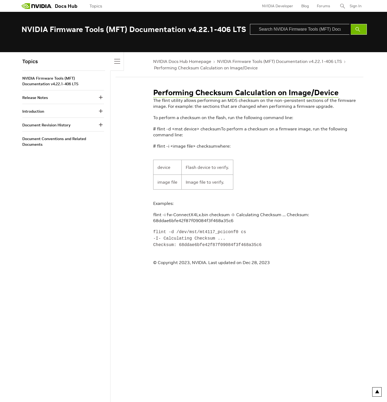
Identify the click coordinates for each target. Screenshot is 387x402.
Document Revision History (46, 125)
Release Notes (35, 97)
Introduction (33, 111)
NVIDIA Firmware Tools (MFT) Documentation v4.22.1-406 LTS (279, 61)
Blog (305, 5)
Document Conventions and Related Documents (54, 141)
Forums (323, 5)
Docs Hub (66, 6)
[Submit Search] (359, 29)
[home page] (37, 6)
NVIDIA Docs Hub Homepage (182, 61)
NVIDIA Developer (277, 5)
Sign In (355, 5)
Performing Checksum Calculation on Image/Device (206, 67)
